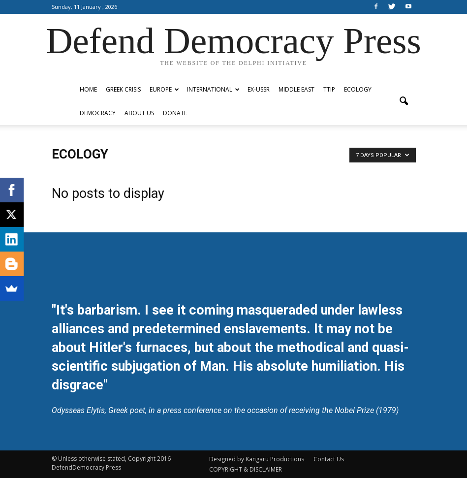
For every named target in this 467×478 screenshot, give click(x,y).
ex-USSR (259, 89)
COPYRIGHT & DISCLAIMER (245, 469)
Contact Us (328, 459)
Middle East (296, 89)
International (213, 89)
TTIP (329, 89)
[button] (404, 101)
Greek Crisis (123, 89)
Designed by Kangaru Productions (256, 459)
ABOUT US (139, 113)
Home (88, 89)
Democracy (98, 113)
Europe (164, 89)
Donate (175, 113)
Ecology (358, 89)
